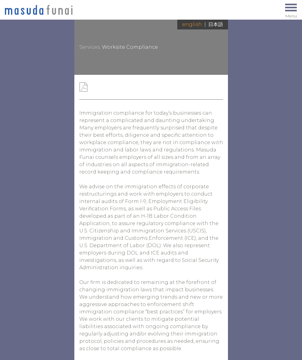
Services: (90, 47)
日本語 (215, 24)
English (192, 24)
